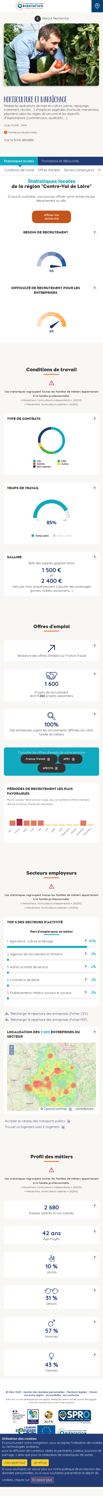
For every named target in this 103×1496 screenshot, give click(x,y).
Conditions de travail (19, 170)
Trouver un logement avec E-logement (32, 1127)
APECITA (48, 768)
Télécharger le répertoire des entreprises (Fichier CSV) (49, 1014)
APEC (66, 759)
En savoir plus (42, 1480)
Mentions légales (77, 1392)
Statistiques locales (19, 161)
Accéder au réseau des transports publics (35, 1121)
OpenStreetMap (55, 1109)
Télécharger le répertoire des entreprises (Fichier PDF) (48, 1020)
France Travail (35, 759)
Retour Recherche (56, 18)
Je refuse (40, 1463)
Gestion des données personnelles (44, 1392)
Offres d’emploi (49, 170)
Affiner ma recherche (51, 216)
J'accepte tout (14, 1463)
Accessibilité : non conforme (62, 1395)
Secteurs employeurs (79, 170)
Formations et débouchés (60, 161)
